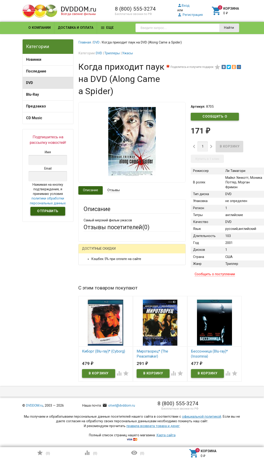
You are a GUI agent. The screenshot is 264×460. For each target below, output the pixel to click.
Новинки (33, 59)
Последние (36, 71)
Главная (84, 42)
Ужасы (127, 53)
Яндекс (169, 252)
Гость (89, 251)
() (43, 452)
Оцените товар (95, 324)
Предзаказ (36, 106)
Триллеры (112, 53)
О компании (39, 28)
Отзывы (113, 190)
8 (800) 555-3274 (135, 9)
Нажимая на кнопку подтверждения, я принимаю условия (48, 194)
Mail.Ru (113, 252)
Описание (90, 190)
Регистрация (190, 15)
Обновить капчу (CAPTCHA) (141, 400)
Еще (107, 28)
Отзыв (89, 331)
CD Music (34, 118)
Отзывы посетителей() (117, 227)
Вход (183, 6)
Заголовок (92, 307)
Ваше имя (91, 268)
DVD (29, 83)
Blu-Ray (32, 94)
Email (88, 285)
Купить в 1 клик (207, 159)
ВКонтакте (141, 252)
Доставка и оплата (75, 28)
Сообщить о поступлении (215, 118)
